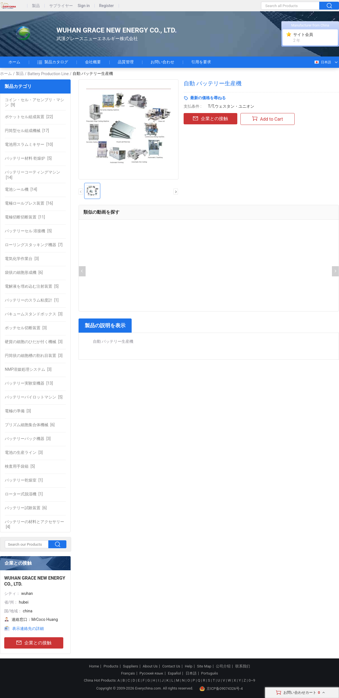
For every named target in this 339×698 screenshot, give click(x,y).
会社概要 (93, 62)
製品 (36, 6)
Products (111, 666)
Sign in (84, 6)
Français (128, 673)
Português (209, 673)
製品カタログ (52, 62)
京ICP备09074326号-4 (221, 688)
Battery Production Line (48, 73)
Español (174, 673)
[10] (29, 144)
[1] (31, 300)
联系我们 (242, 666)
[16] (29, 203)
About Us (150, 666)
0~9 (252, 680)
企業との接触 (33, 643)
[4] (34, 524)
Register (106, 6)
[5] (28, 158)
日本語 (322, 62)
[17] (27, 130)
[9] (34, 102)
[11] (25, 217)
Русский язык (151, 673)
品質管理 (126, 62)
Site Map (204, 666)
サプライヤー (61, 6)
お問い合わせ (162, 62)
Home (94, 666)
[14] (32, 174)
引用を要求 (201, 62)
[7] (33, 244)
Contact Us (171, 666)
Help (188, 666)
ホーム (14, 62)
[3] (22, 258)
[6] (24, 272)
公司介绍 (223, 666)
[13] (29, 383)
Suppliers (130, 666)
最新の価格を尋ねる (208, 98)
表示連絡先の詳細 (28, 628)
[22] (29, 116)
